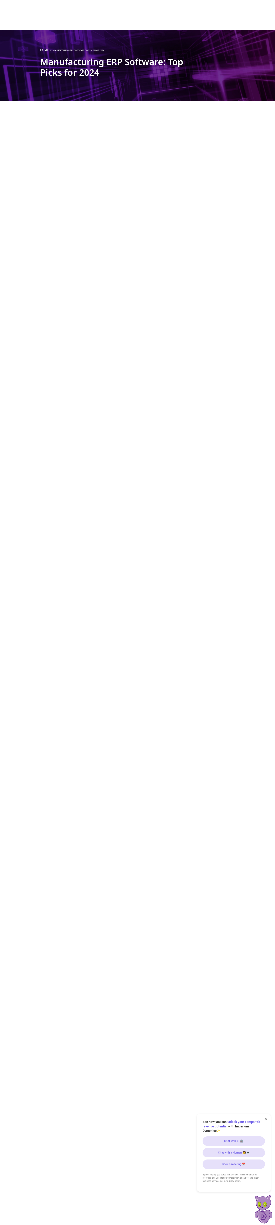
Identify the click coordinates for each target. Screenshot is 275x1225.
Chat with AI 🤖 (233, 1141)
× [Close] (266, 1119)
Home (44, 50)
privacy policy (233, 1181)
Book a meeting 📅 (234, 1164)
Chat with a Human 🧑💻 (234, 1152)
